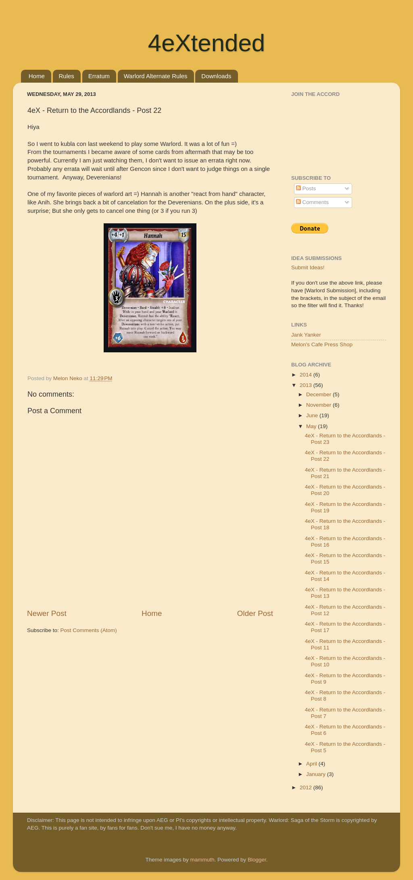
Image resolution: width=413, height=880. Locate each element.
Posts (306, 188)
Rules (66, 76)
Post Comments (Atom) (88, 630)
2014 (306, 375)
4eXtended (206, 42)
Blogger (257, 860)
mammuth (202, 860)
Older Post (255, 613)
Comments (312, 202)
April (312, 764)
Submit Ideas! (308, 267)
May (312, 426)
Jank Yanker (306, 335)
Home (37, 76)
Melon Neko (68, 378)
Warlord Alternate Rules (156, 76)
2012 (306, 787)
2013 (306, 385)
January (316, 774)
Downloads (216, 76)
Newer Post (47, 613)
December (319, 394)
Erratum (99, 76)
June (312, 415)
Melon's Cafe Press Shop (322, 344)
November (319, 405)
